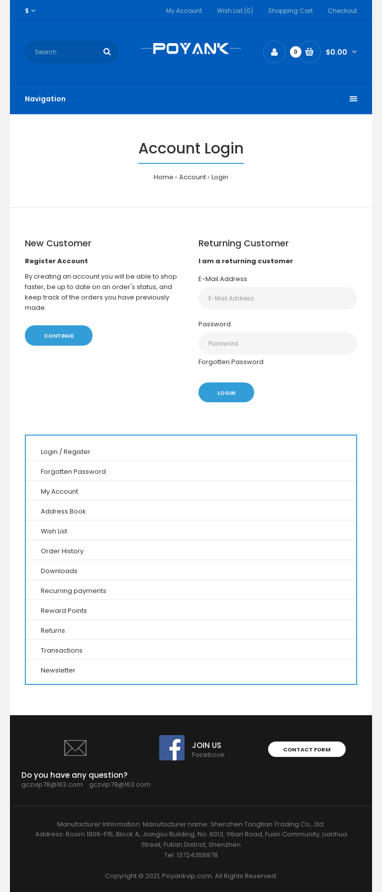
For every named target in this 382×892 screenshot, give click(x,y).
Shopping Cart (290, 10)
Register (77, 451)
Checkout (342, 10)
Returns (53, 630)
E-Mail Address (222, 279)
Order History (62, 551)
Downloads (59, 571)
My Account (184, 10)
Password (214, 324)
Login (219, 177)
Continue (59, 336)
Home (164, 177)
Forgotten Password (231, 362)
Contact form (307, 749)
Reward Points (64, 610)
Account (192, 177)
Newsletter (58, 670)
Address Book (63, 511)
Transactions (62, 650)
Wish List (54, 531)
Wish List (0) (235, 10)
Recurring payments (73, 590)
